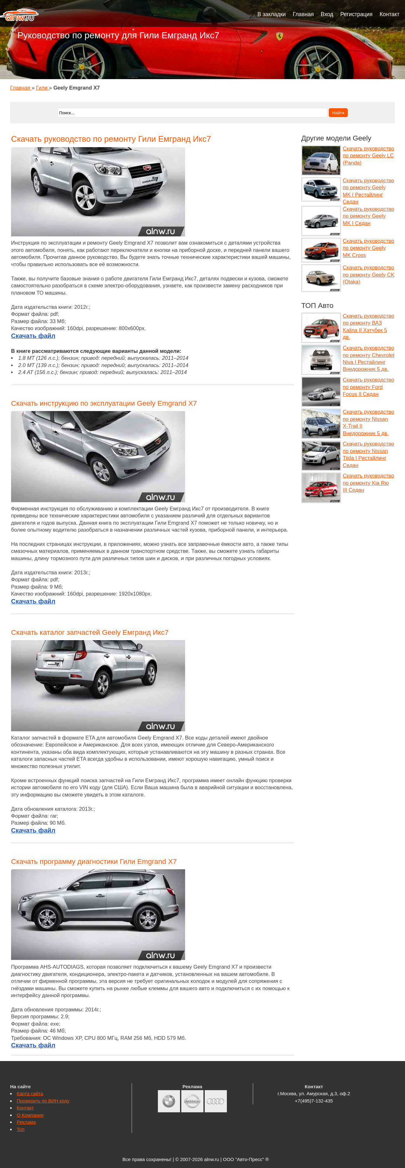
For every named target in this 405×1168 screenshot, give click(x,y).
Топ (20, 1129)
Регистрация (356, 14)
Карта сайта (30, 1093)
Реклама (26, 1122)
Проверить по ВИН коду (43, 1100)
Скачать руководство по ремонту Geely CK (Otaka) (368, 275)
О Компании (30, 1115)
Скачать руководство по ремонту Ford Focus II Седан (368, 387)
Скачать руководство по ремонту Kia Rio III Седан (368, 483)
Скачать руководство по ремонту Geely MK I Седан (368, 216)
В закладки (272, 14)
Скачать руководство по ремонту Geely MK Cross (368, 248)
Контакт (390, 14)
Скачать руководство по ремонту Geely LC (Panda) (368, 156)
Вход (327, 14)
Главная (303, 14)
